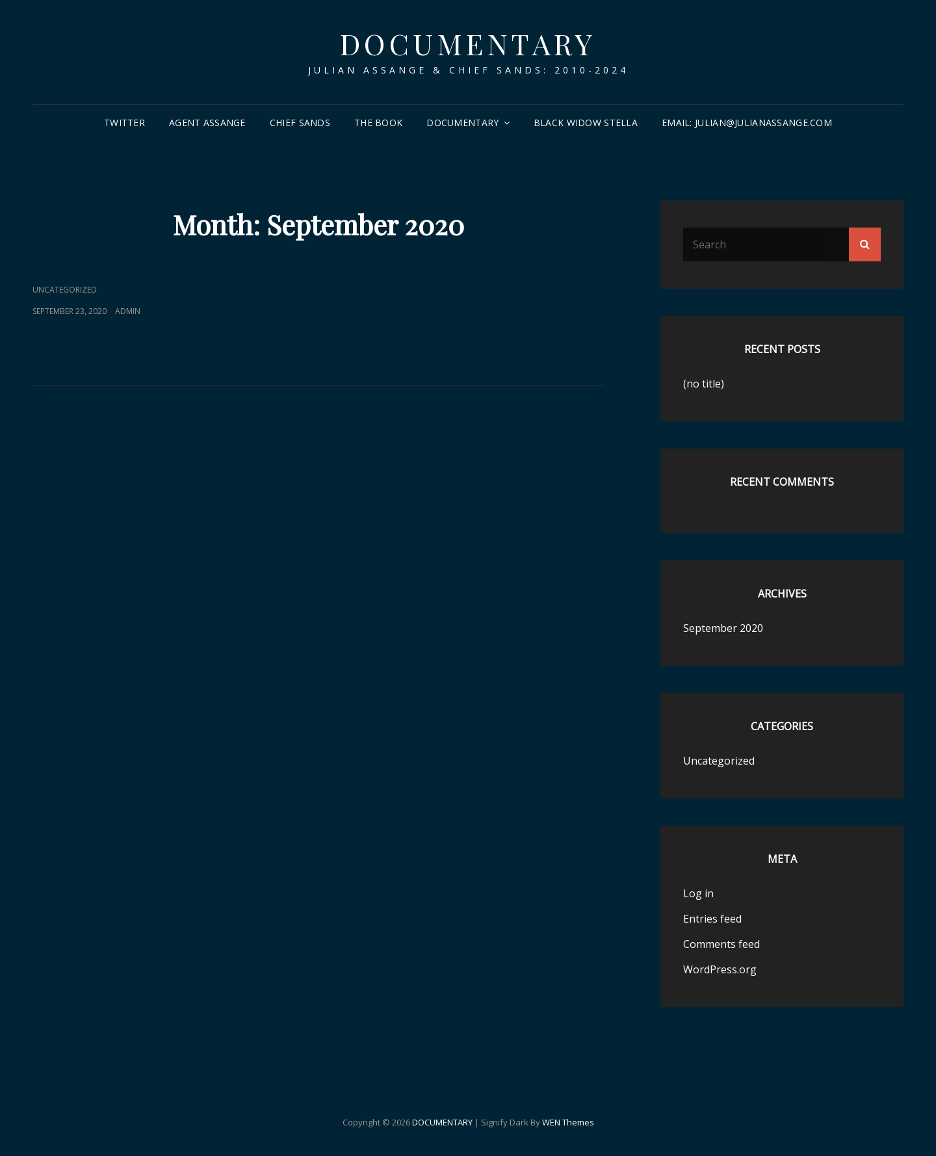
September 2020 (723, 628)
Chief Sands (300, 122)
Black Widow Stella (586, 122)
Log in (698, 893)
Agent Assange (207, 122)
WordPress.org (720, 969)
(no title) (703, 383)
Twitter (124, 122)
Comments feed (721, 944)
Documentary (462, 122)
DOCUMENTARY (468, 43)
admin (127, 311)
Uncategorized (64, 289)
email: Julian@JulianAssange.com (747, 122)
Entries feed (712, 919)
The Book (378, 122)
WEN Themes (568, 1122)
